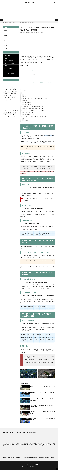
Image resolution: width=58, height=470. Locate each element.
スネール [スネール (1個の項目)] (5, 112)
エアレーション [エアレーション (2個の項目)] (10, 91)
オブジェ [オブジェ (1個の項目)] (5, 97)
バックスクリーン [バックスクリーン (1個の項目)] (7, 116)
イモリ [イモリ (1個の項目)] (17, 89)
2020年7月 (5, 35)
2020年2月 (5, 48)
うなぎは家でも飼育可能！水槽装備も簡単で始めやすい (42, 393)
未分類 (5, 65)
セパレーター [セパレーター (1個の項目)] (11, 112)
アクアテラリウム (7, 55)
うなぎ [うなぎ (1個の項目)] (5, 91)
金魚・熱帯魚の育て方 (8, 75)
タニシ (41, 32)
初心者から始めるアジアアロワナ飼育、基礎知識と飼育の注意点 (42, 419)
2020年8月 (5, 33)
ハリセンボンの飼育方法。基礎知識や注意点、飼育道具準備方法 (22, 444)
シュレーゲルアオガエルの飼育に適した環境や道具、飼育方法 (9, 456)
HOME (5, 22)
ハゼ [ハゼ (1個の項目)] (14, 114)
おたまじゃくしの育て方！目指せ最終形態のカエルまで (42, 386)
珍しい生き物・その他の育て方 (11, 22)
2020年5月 (5, 40)
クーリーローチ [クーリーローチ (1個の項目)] (6, 101)
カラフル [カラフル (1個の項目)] (12, 99)
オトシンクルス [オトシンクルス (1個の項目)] (13, 95)
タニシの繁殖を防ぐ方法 (27, 112)
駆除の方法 (25, 120)
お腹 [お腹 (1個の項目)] (9, 97)
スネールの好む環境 (26, 104)
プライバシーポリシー (27, 464)
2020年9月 (5, 30)
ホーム (21, 464)
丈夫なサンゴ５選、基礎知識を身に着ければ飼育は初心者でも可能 (42, 399)
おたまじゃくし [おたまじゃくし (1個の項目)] (6, 95)
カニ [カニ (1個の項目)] (5, 99)
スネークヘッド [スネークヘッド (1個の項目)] (15, 110)
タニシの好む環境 (26, 102)
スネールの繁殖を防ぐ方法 (28, 114)
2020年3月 (5, 45)
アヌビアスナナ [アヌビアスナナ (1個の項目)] (6, 87)
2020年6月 (5, 38)
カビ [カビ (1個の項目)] (8, 99)
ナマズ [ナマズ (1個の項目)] (5, 114)
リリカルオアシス (29, 2)
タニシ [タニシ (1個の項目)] (16, 112)
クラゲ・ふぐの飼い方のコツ (9, 60)
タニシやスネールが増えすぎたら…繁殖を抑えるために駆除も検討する (34, 116)
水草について (6, 70)
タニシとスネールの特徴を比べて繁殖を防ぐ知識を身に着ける (32, 93)
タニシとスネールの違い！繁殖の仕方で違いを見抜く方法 (32, 106)
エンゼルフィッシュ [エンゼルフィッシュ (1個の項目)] (7, 93)
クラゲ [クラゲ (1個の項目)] (16, 101)
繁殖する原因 (25, 100)
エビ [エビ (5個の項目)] (15, 91)
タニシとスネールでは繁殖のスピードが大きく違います (33, 108)
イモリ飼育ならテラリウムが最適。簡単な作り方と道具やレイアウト (42, 412)
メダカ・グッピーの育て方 (9, 63)
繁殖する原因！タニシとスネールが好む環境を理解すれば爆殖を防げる (34, 98)
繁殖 (42, 32)
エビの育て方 (6, 58)
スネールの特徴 (26, 96)
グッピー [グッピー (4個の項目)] (12, 101)
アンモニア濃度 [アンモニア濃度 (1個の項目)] (12, 89)
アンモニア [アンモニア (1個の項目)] (6, 89)
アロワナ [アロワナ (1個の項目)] (12, 87)
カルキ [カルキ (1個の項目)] (16, 99)
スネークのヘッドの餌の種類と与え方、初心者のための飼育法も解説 (42, 406)
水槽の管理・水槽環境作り (9, 68)
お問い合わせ (35, 464)
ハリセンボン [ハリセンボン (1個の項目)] (13, 116)
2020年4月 (5, 43)
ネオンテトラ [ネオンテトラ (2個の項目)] (10, 114)
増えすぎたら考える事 (27, 118)
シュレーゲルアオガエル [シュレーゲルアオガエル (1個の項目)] (7, 110)
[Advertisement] (29, 12)
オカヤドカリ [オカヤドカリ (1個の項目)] (14, 93)
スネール (38, 32)
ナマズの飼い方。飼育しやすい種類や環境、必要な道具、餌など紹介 (9, 444)
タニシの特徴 (25, 95)
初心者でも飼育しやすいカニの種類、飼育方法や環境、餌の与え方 (35, 444)
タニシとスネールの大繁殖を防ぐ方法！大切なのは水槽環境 (32, 110)
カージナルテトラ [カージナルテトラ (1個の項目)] (14, 97)
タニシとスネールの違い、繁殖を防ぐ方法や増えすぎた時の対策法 (27, 22)
